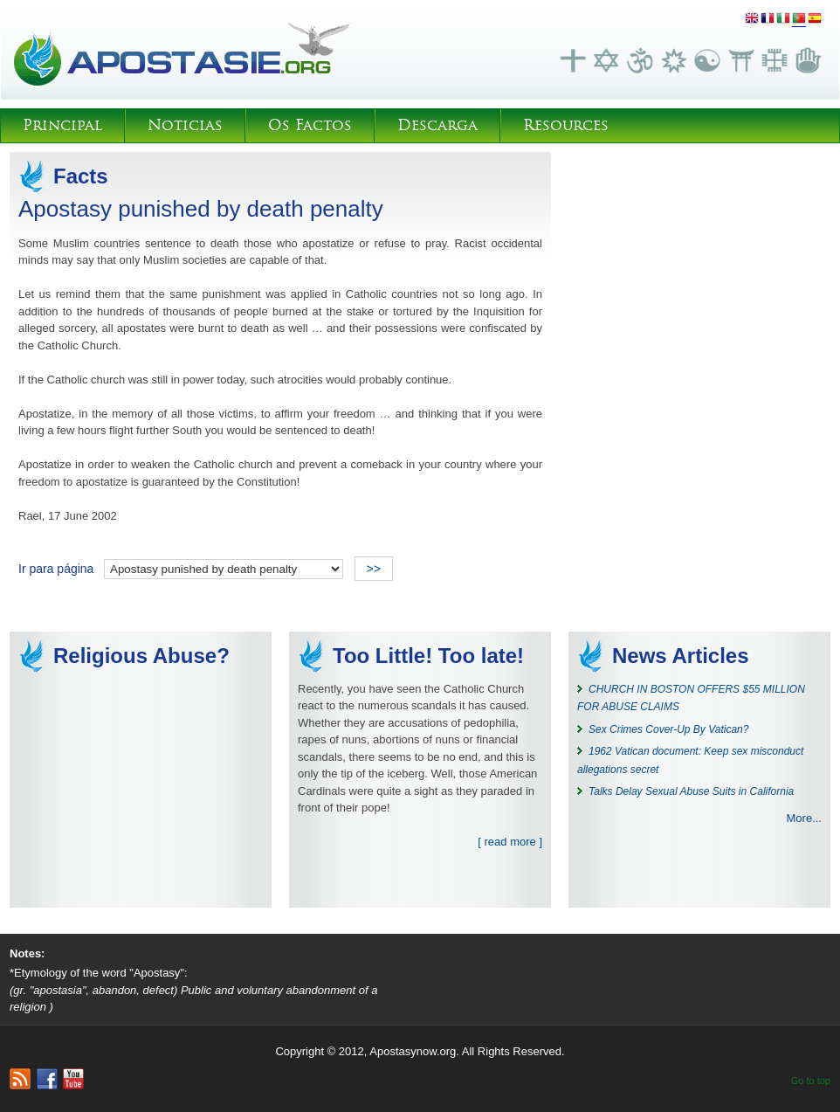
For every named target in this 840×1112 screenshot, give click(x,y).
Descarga (437, 125)
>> (374, 569)
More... (804, 818)
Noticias (185, 125)
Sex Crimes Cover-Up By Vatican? (668, 729)
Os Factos (310, 125)
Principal (62, 125)
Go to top (810, 1080)
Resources (566, 125)
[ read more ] (510, 841)
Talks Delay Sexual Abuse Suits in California (691, 791)
